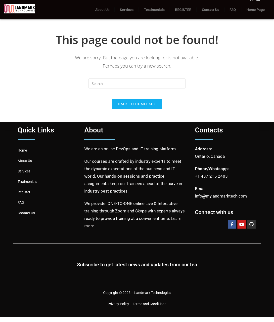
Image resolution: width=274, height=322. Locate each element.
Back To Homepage (137, 108)
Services (127, 10)
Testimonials (154, 10)
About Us (102, 10)
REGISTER (183, 10)
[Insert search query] (137, 83)
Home (22, 155)
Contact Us (210, 10)
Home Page (255, 10)
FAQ (232, 10)
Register (24, 197)
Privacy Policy (118, 309)
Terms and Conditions (149, 309)
